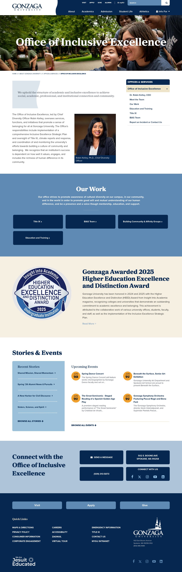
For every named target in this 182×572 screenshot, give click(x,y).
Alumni (108, 2)
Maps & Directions (23, 527)
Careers (57, 527)
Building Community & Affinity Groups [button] (142, 221)
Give (100, 2)
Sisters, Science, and (32, 407)
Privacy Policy (20, 532)
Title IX (133, 113)
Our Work (134, 104)
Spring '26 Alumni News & (36, 384)
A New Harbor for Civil (35, 395)
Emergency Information (106, 527)
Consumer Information (26, 536)
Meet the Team (137, 99)
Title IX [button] (37, 221)
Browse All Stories (29, 421)
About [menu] (71, 11)
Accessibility (59, 532)
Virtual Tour (59, 541)
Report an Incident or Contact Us (146, 122)
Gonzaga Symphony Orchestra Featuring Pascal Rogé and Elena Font (150, 399)
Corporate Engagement (26, 541)
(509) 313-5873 (101, 473)
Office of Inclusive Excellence (144, 89)
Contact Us (98, 536)
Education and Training (141, 108)
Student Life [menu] (126, 11)
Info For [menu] (163, 11)
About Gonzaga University (30, 74)
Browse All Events (82, 425)
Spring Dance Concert (93, 373)
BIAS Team (135, 117)
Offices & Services (50, 74)
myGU (121, 2)
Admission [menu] (106, 11)
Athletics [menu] (144, 11)
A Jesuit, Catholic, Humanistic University (35, 560)
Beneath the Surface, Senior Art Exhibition (149, 375)
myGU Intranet (100, 541)
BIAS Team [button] (90, 221)
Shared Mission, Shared (37, 373)
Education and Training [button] (38, 237)
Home (14, 74)
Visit (84, 2)
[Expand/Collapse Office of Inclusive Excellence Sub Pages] (167, 88)
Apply (91, 2)
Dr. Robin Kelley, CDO (140, 95)
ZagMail (56, 536)
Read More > (89, 323)
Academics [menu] (88, 11)
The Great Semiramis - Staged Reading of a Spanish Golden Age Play (98, 399)
